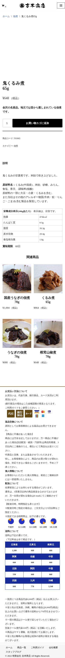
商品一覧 (21, 647)
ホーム (6, 16)
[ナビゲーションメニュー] (61, 5)
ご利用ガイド (37, 647)
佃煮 (15, 16)
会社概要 (53, 647)
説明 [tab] (5, 163)
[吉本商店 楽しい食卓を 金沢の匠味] (32, 5)
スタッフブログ (13, 651)
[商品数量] (7, 123)
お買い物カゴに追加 (37, 123)
